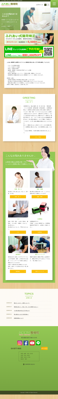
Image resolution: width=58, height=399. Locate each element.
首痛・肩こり (18, 190)
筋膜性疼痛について (18, 322)
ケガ (18, 221)
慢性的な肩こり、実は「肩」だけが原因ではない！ (26, 311)
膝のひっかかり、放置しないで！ (22, 307)
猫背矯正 (18, 258)
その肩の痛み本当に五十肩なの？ (22, 314)
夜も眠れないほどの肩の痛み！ (21, 318)
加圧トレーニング (40, 258)
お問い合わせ (42, 352)
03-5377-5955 (19, 352)
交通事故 (40, 221)
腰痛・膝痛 (40, 190)
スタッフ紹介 (38, 137)
